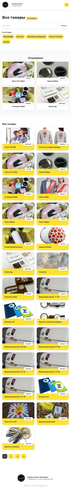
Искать (63, 25)
